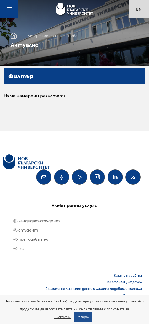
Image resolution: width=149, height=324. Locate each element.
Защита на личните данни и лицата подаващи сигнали (94, 289)
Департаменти (42, 36)
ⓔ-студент (25, 230)
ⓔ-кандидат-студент (36, 221)
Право (72, 36)
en (139, 9)
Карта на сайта (128, 275)
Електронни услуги (74, 205)
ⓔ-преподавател (30, 239)
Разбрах (83, 317)
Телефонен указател (124, 282)
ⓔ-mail (19, 248)
